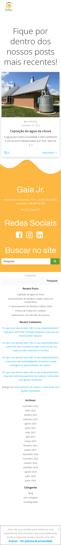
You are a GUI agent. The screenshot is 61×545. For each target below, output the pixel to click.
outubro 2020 (30, 463)
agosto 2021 (30, 423)
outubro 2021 (30, 414)
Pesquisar (30, 275)
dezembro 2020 (30, 454)
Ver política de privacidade (36, 541)
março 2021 (30, 441)
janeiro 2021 (30, 449)
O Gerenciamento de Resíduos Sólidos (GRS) (30, 306)
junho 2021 (30, 428)
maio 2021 (30, 432)
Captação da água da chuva (30, 294)
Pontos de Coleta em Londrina (30, 310)
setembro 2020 (30, 467)
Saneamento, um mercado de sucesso (30, 315)
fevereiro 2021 (30, 445)
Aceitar (13, 541)
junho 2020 (30, 480)
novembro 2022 (30, 406)
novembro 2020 (30, 458)
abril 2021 (30, 436)
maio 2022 (30, 410)
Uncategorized (30, 501)
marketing (32, 121)
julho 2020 (30, 476)
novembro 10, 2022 (30, 125)
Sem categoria (30, 497)
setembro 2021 (30, 419)
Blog (30, 493)
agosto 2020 (30, 471)
